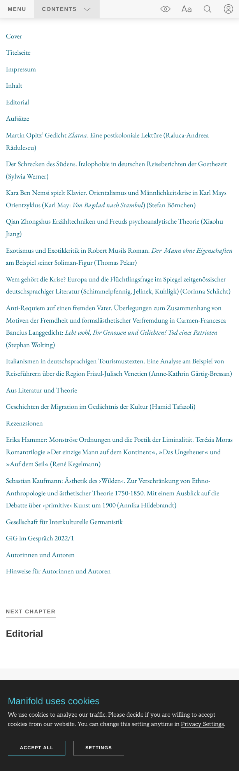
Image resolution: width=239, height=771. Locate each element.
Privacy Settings (202, 724)
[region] (119, 304)
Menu (17, 9)
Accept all (36, 747)
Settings (98, 747)
